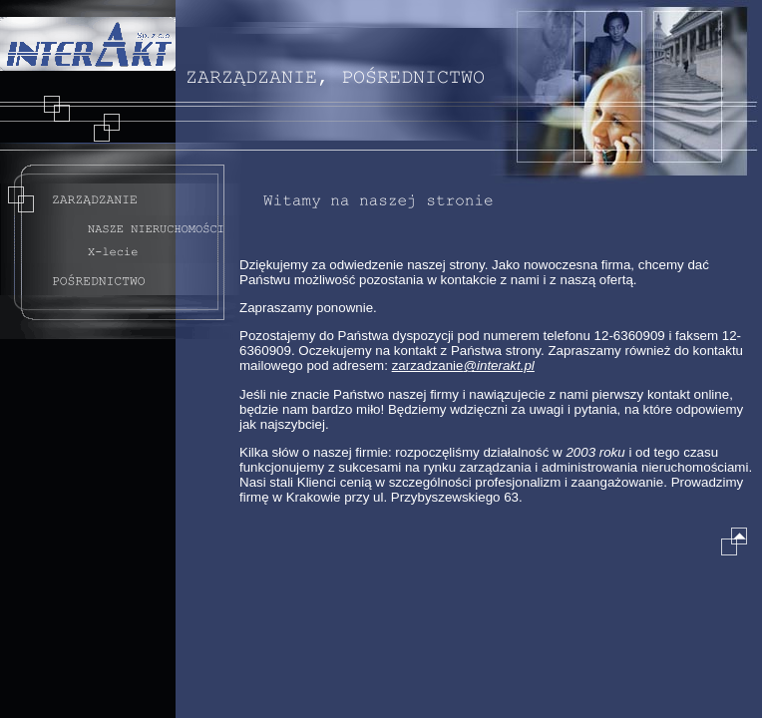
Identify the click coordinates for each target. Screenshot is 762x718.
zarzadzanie (463, 365)
